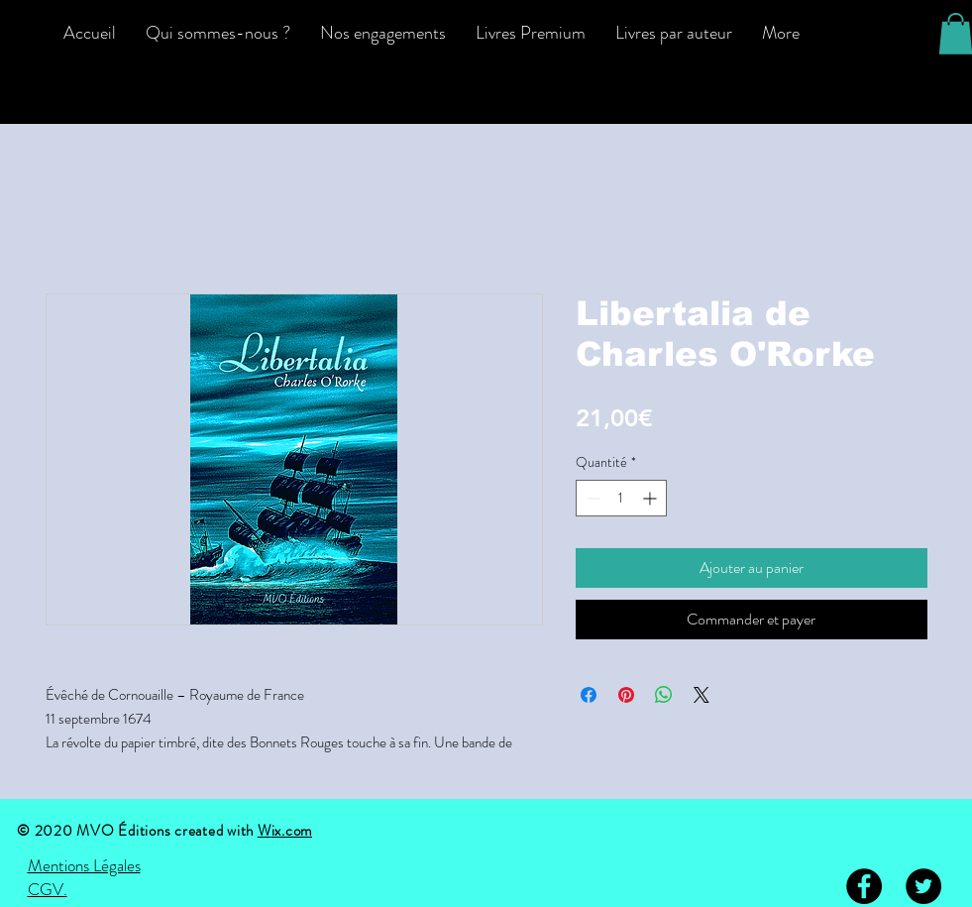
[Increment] (651, 498)
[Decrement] (591, 498)
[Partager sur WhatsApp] (664, 695)
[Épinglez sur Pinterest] (626, 695)
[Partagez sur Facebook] (588, 695)
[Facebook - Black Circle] (864, 886)
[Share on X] (701, 695)
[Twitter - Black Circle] (923, 886)
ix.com (292, 831)
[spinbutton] (621, 498)
